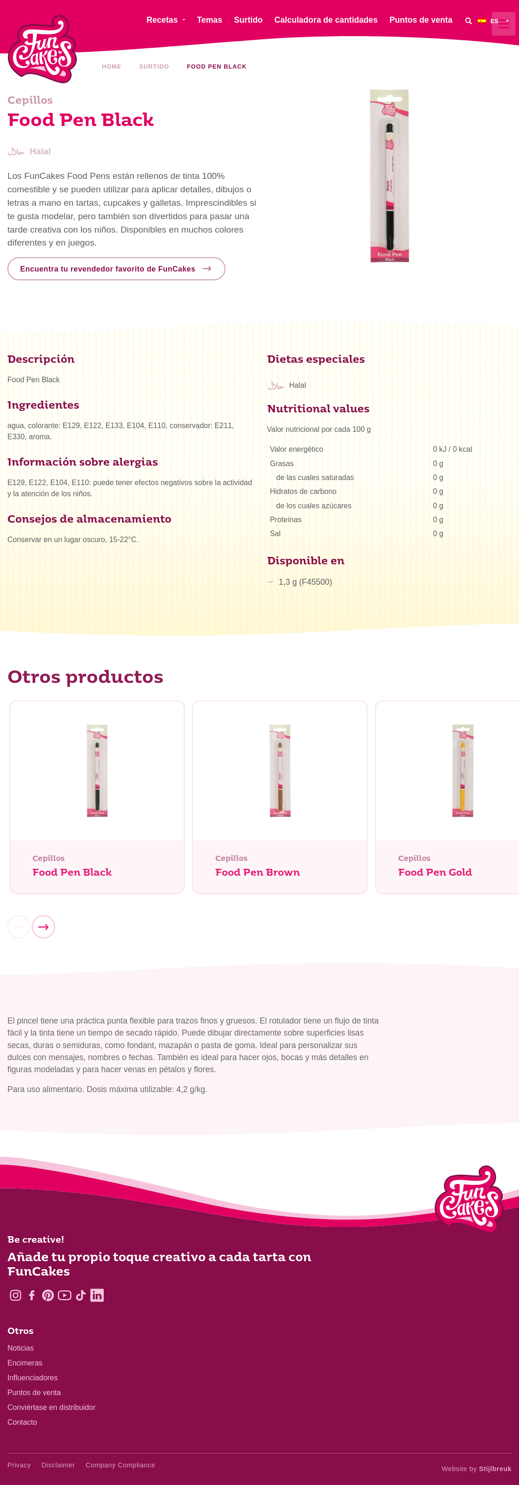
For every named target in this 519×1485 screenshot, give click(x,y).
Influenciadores (32, 1378)
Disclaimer (58, 1465)
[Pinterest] (48, 1295)
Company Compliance (121, 1465)
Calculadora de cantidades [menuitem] (326, 20)
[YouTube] (64, 1295)
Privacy (19, 1465)
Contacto (22, 1422)
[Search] (468, 20)
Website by (477, 1468)
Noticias (20, 1348)
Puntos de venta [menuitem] (420, 20)
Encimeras (25, 1363)
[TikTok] (81, 1295)
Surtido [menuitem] (248, 20)
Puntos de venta (34, 1393)
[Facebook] (32, 1295)
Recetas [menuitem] (162, 20)
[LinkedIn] (97, 1295)
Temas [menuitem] (209, 20)
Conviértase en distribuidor (51, 1407)
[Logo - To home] (469, 1201)
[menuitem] (495, 21)
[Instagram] (15, 1295)
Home (111, 66)
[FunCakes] (42, 49)
